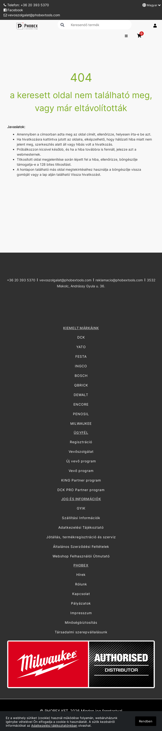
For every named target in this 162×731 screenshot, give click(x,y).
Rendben (145, 721)
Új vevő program (81, 461)
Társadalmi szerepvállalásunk (81, 632)
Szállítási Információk (81, 518)
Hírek (81, 574)
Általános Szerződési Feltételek (81, 546)
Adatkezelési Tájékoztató (81, 527)
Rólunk (81, 584)
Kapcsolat (81, 594)
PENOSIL (81, 414)
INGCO (81, 366)
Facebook (13, 10)
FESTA (81, 356)
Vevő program (81, 471)
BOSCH (81, 376)
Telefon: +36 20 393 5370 (26, 5)
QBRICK (81, 385)
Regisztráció (81, 442)
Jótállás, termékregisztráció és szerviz (81, 537)
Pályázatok (81, 603)
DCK (81, 337)
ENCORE (81, 404)
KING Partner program (81, 480)
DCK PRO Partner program (81, 490)
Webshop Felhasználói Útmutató (81, 556)
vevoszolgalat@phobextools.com (32, 15)
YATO (81, 347)
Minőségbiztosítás (81, 622)
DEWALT (81, 395)
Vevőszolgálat (81, 451)
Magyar (151, 5)
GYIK (81, 508)
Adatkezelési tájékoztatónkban (54, 725)
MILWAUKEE (81, 423)
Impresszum (81, 613)
